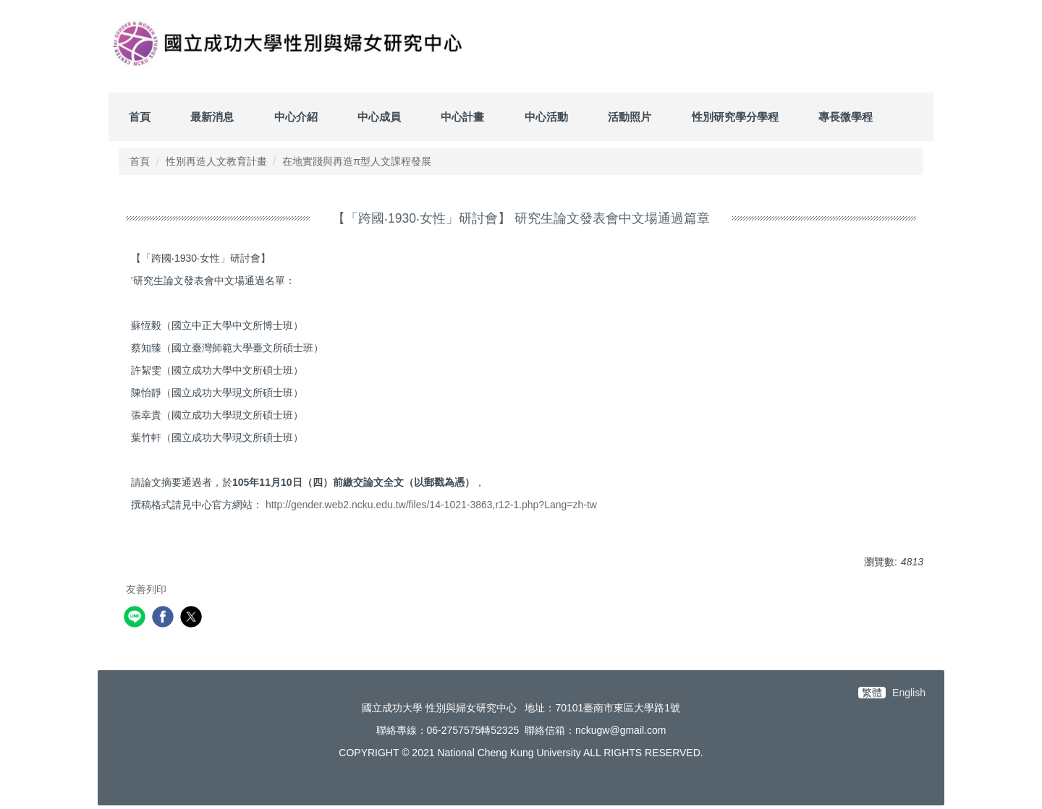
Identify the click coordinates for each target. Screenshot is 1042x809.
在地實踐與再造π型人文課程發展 (356, 161)
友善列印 (146, 589)
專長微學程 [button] (845, 117)
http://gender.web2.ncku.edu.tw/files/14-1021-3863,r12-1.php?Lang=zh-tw (431, 504)
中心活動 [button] (546, 117)
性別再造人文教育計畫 (216, 161)
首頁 (140, 117)
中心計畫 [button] (462, 117)
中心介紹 (296, 117)
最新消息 (212, 117)
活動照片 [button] (629, 117)
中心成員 (379, 117)
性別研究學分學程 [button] (735, 117)
